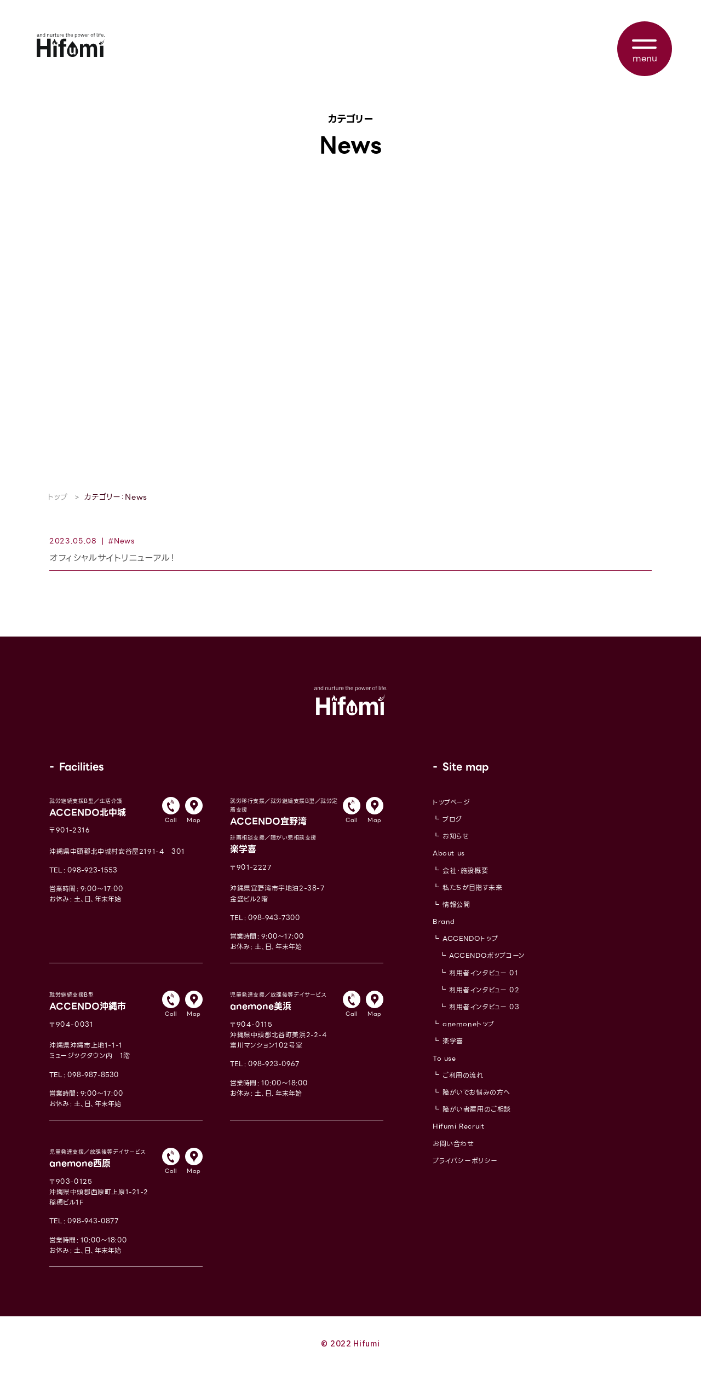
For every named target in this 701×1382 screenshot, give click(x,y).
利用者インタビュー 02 (484, 999)
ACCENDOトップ (470, 947)
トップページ (451, 811)
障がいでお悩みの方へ (476, 1101)
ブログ (452, 828)
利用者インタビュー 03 (484, 1016)
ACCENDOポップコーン (487, 965)
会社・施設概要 (465, 880)
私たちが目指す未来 (472, 897)
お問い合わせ (453, 1153)
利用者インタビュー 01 (483, 982)
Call (170, 829)
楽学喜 (453, 1050)
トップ (58, 497)
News (124, 541)
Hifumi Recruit (458, 1136)
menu (645, 58)
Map (194, 829)
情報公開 (456, 914)
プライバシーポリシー (465, 1170)
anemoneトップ (469, 1033)
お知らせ (456, 845)
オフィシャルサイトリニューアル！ (112, 563)
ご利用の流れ (463, 1084)
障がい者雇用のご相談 (477, 1118)
